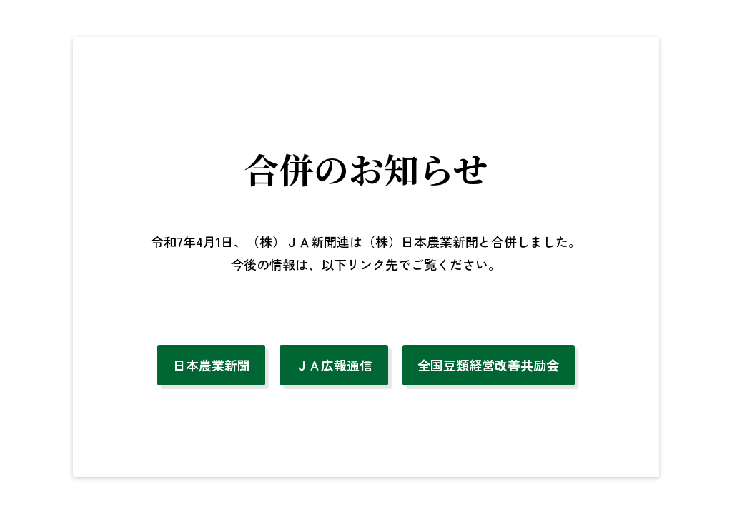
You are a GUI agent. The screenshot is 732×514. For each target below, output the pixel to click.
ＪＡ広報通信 (333, 365)
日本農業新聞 (211, 365)
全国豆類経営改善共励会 (488, 365)
